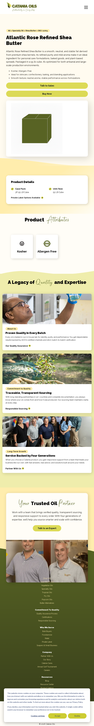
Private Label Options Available (26, 197)
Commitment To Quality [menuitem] (47, 610)
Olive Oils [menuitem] (47, 578)
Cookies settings (38, 716)
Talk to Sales (47, 85)
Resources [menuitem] (47, 677)
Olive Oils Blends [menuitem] (47, 582)
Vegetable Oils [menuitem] (47, 585)
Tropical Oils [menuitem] (47, 592)
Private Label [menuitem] (47, 642)
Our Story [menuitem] (47, 660)
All (9, 31)
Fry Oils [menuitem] (47, 596)
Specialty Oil (18, 31)
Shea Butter (30, 31)
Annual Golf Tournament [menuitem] (47, 667)
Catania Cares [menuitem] (47, 663)
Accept (57, 716)
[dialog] (47, 705)
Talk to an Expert (47, 528)
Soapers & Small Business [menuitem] (47, 646)
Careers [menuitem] (47, 670)
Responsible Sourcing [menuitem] (47, 621)
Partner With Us (13, 468)
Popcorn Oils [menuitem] (47, 599)
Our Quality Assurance (17, 346)
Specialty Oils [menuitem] (47, 589)
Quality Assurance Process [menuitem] (47, 614)
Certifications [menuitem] (47, 617)
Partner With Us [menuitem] (47, 656)
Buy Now (47, 94)
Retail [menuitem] (47, 639)
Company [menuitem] (47, 652)
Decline (77, 716)
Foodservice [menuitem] (47, 635)
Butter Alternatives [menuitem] (47, 603)
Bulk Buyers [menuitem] (47, 632)
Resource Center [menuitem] (47, 685)
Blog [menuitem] (47, 681)
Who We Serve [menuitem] (47, 628)
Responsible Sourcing (17, 409)
